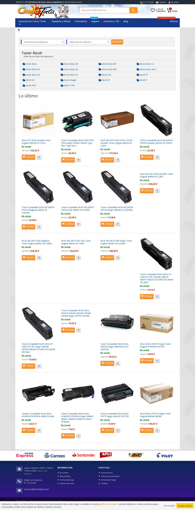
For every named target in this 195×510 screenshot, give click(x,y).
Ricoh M (104, 80)
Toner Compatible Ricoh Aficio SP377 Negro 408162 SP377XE (114, 415)
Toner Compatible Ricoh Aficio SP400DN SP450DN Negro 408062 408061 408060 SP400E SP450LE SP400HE (77, 417)
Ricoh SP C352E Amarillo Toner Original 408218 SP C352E (36, 141)
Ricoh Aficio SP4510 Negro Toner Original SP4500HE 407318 (155, 345)
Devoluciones (107, 472)
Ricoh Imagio (68, 80)
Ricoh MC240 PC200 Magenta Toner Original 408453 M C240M (37, 242)
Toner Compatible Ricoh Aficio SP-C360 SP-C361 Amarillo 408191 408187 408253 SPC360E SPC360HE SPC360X (156, 278)
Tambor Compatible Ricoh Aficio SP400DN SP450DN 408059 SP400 (38, 415)
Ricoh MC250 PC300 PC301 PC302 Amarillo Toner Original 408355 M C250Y (116, 143)
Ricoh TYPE (68, 85)
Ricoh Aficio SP (69, 74)
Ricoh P (142, 80)
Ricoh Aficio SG (31, 74)
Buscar (116, 41)
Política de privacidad (110, 476)
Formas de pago (67, 480)
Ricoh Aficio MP (108, 69)
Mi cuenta (175, 2)
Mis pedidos (65, 476)
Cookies (104, 483)
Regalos (94, 20)
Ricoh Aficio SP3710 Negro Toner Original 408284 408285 (155, 415)
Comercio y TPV (111, 21)
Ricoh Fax (105, 74)
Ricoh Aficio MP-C (147, 69)
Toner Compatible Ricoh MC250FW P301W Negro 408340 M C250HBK (116, 208)
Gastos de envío (67, 483)
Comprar (28, 157)
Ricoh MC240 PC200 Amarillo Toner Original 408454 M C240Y (156, 175)
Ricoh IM (28, 80)
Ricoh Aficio (30, 64)
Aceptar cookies (185, 507)
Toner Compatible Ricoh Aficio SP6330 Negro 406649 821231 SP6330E (114, 347)
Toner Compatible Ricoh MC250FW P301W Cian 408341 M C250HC (77, 208)
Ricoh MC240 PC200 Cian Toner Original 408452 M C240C (76, 242)
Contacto (161, 2)
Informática (81, 21)
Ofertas (174, 21)
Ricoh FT (142, 74)
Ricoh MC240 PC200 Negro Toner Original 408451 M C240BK (116, 242)
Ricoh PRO (29, 85)
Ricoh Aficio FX (31, 69)
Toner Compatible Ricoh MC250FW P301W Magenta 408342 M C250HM (38, 210)
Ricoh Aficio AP (69, 64)
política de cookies (108, 505)
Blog (126, 21)
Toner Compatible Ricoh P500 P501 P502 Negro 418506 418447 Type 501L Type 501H (77, 143)
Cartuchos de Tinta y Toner (32, 22)
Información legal (108, 480)
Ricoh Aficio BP (107, 64)
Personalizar (169, 507)
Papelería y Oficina (61, 21)
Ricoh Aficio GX (69, 69)
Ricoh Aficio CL (145, 64)
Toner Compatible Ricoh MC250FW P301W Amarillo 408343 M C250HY (156, 141)
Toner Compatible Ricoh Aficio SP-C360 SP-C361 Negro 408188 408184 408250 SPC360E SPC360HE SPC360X (38, 348)
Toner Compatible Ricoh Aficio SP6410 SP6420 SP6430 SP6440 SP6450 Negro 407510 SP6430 (76, 313)
